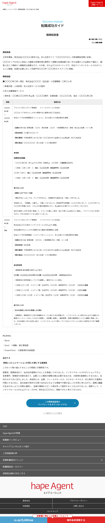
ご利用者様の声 (10, 453)
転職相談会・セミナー (13, 466)
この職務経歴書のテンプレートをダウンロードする (52, 403)
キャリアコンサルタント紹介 (16, 446)
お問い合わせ (78, 506)
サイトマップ (52, 511)
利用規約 (26, 506)
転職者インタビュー (12, 439)
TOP (5, 426)
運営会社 (26, 500)
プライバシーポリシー (79, 500)
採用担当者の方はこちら (14, 473)
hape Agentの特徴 (11, 433)
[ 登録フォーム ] (97, 3)
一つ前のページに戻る (52, 413)
